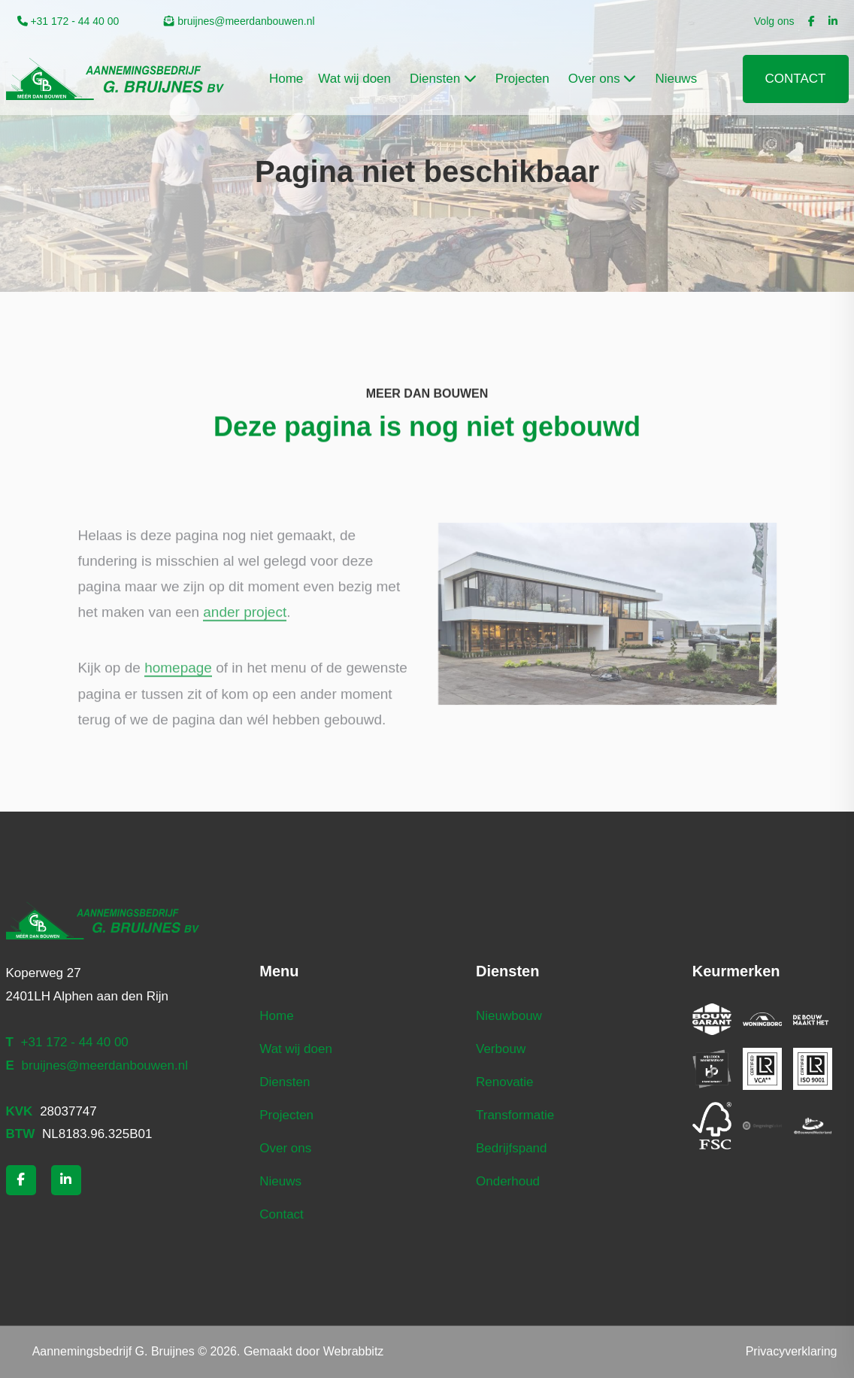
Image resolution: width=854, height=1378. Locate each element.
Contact (795, 78)
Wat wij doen (295, 1049)
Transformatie (515, 1115)
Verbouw (500, 1049)
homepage (178, 691)
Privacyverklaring (791, 1351)
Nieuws (280, 1181)
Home (276, 1016)
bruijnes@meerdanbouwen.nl (239, 21)
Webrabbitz (353, 1351)
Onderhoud (508, 1181)
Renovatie (505, 1082)
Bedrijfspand (511, 1148)
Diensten (284, 1082)
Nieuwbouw (509, 1016)
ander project (244, 635)
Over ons (285, 1148)
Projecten (286, 1115)
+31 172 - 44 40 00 (68, 21)
